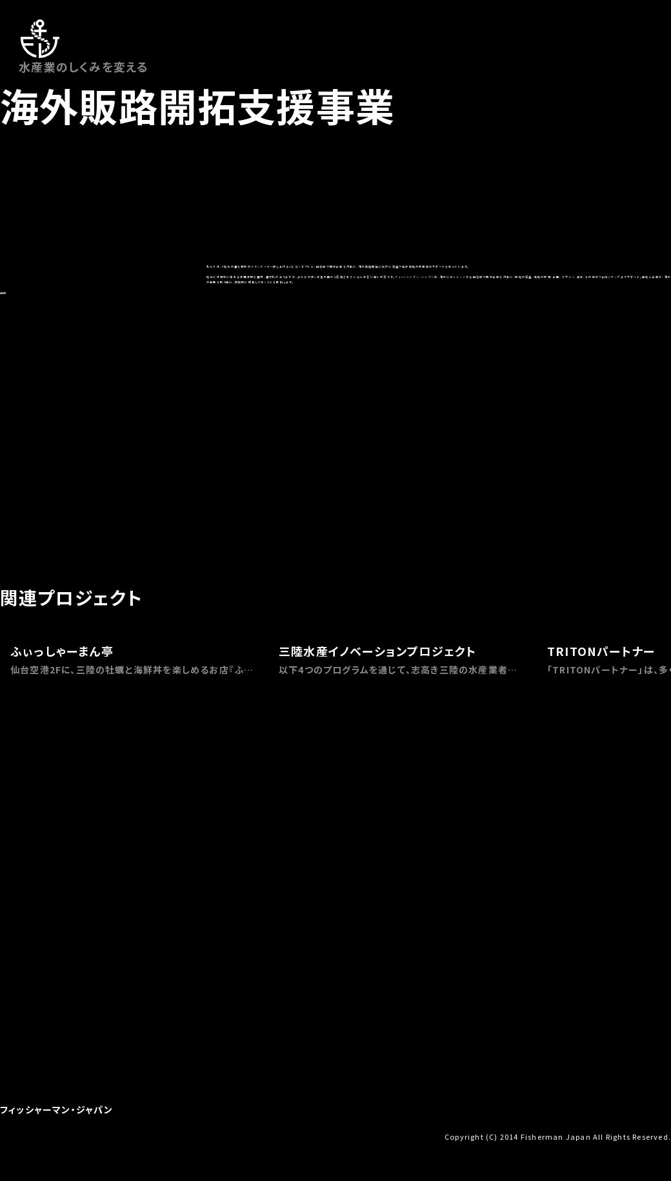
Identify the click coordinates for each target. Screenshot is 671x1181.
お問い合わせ (62, 1136)
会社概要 (16, 1136)
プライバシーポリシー (228, 1136)
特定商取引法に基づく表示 (138, 1136)
